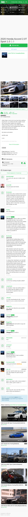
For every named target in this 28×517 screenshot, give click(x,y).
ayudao (8, 388)
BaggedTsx (9, 306)
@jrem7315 (9, 237)
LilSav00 (8, 297)
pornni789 (8, 185)
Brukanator (9, 192)
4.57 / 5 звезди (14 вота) (5, 116)
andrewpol (8, 345)
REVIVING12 (9, 379)
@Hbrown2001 (9, 353)
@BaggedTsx (9, 316)
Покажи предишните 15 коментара (14, 173)
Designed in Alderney (5, 513)
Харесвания (14, 113)
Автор (13, 216)
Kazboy (8, 209)
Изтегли (14, 45)
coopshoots (9, 279)
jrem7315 (8, 216)
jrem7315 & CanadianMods (16, 53)
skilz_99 (8, 369)
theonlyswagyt (9, 176)
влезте (16, 397)
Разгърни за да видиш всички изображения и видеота (14, 109)
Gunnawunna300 (10, 362)
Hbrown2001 (9, 337)
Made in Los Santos (5, 514)
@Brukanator (9, 218)
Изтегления (6, 113)
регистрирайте (6, 398)
